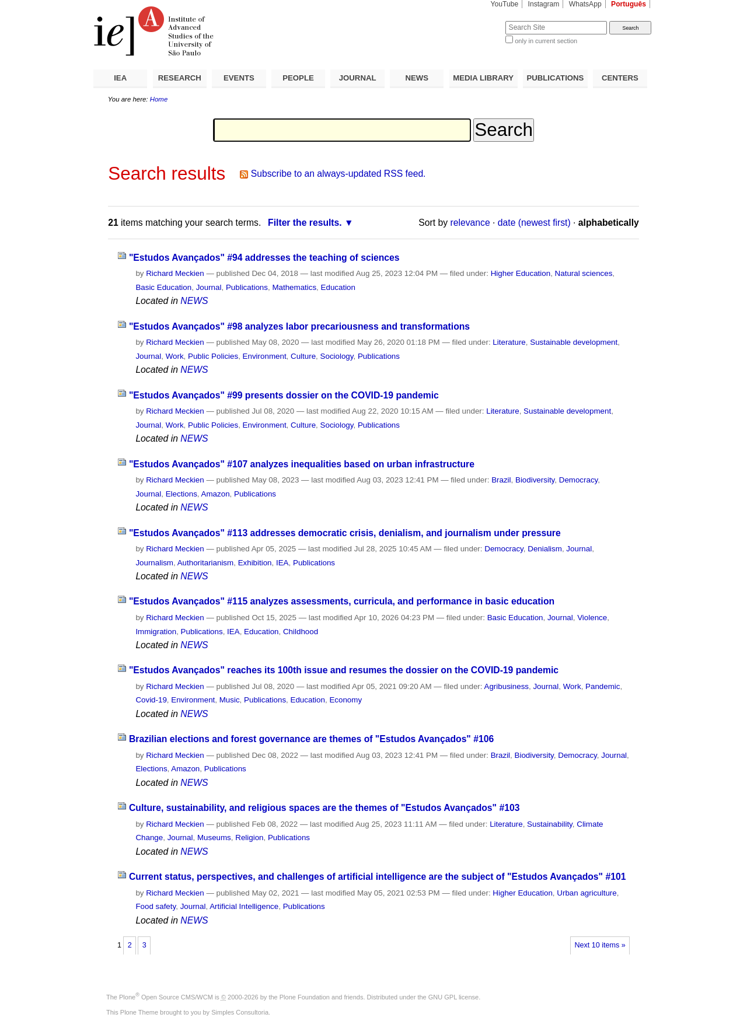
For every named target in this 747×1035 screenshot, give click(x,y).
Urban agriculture (586, 893)
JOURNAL (357, 78)
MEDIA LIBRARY (483, 78)
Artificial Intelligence (244, 906)
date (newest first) (534, 223)
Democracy (578, 479)
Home (159, 99)
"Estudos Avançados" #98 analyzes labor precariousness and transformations (299, 326)
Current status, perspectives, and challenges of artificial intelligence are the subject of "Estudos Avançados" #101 (377, 877)
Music (229, 699)
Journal (209, 287)
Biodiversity (534, 479)
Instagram (544, 4)
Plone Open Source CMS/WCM (166, 997)
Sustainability (550, 824)
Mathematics (294, 287)
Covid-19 (150, 699)
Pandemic (602, 686)
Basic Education (163, 287)
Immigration (155, 631)
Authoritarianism (205, 562)
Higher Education (521, 273)
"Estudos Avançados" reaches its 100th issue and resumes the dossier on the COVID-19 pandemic (343, 670)
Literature (509, 342)
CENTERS (620, 78)
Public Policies (213, 356)
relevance (470, 223)
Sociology (337, 356)
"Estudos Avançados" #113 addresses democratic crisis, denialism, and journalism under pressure (345, 533)
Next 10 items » (599, 945)
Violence (592, 617)
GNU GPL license (453, 997)
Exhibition (255, 562)
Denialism (545, 548)
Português (628, 4)
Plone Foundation (305, 997)
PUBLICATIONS (555, 78)
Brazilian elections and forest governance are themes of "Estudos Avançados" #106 (311, 739)
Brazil (501, 479)
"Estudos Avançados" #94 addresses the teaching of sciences (264, 258)
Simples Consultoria (239, 1012)
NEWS (416, 78)
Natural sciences (584, 273)
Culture (303, 356)
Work (175, 356)
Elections (181, 493)
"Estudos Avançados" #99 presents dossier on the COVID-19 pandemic (284, 395)
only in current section (546, 40)
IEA (120, 78)
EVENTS (239, 78)
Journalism (154, 562)
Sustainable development (573, 342)
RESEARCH (179, 78)
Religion (249, 837)
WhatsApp (585, 4)
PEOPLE (298, 78)
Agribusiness (506, 686)
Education (338, 287)
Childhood (300, 631)
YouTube (505, 4)
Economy (345, 699)
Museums (214, 837)
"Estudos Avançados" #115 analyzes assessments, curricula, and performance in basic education (341, 601)
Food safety (155, 906)
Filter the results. (305, 223)
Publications (247, 287)
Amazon (215, 493)
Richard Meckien (175, 273)
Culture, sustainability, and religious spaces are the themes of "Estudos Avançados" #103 (324, 808)
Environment (265, 356)
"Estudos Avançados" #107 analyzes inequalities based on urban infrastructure (301, 464)
